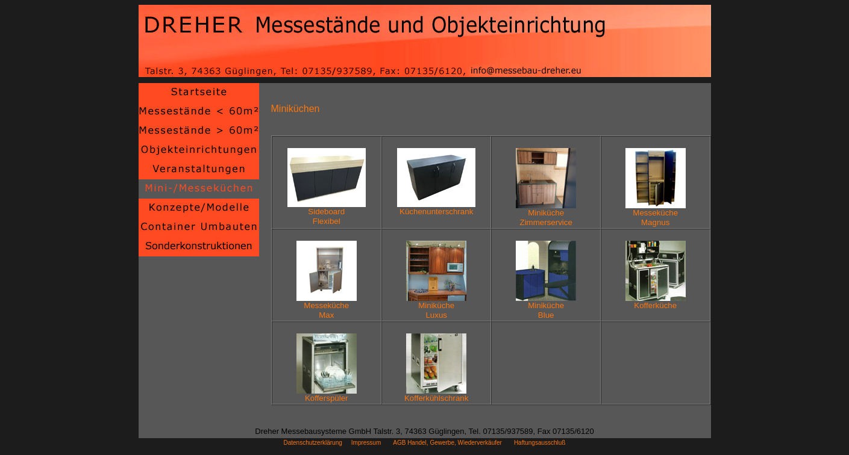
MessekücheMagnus (655, 214)
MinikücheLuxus (436, 307)
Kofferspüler (326, 394)
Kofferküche (655, 302)
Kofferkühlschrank (436, 394)
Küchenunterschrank (436, 208)
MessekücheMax (326, 307)
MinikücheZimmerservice (546, 214)
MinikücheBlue (546, 307)
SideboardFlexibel (326, 213)
